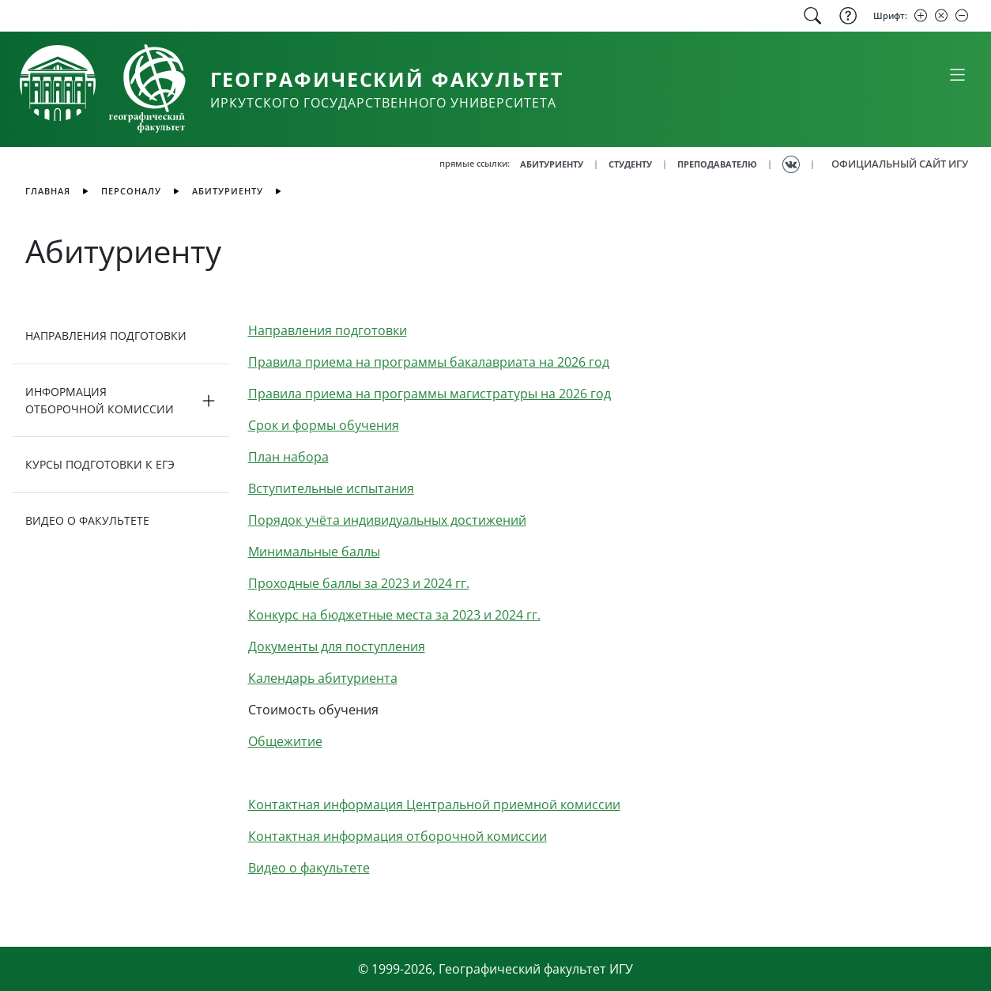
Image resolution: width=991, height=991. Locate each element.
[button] (121, 400)
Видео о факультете (309, 867)
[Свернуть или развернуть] (957, 74)
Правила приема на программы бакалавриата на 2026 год (428, 362)
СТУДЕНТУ (630, 164)
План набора (288, 456)
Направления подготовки (327, 330)
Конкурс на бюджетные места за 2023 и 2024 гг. (394, 615)
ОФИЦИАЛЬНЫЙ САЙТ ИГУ (899, 163)
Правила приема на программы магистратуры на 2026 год (429, 393)
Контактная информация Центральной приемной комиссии (434, 804)
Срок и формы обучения (323, 425)
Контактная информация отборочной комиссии (397, 836)
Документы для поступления (336, 646)
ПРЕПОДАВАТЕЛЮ (717, 164)
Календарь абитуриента (323, 678)
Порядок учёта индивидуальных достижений (387, 520)
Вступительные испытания (331, 488)
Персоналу (131, 191)
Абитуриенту (227, 191)
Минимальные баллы (314, 551)
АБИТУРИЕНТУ (551, 164)
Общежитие (285, 741)
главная (47, 191)
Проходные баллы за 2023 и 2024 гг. (358, 583)
